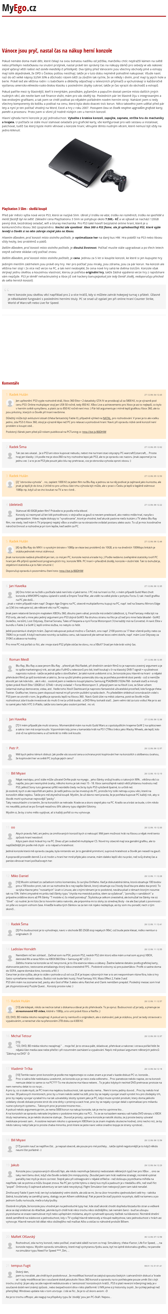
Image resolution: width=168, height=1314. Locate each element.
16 (7, 1036)
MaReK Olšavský (23, 1236)
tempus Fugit (21, 1265)
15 (7, 1001)
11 (7, 827)
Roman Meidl (19, 659)
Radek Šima (18, 447)
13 (7, 924)
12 (7, 876)
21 (7, 1266)
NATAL (107, 418)
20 (7, 1237)
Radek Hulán (18, 394)
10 (7, 773)
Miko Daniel (19, 876)
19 (7, 1165)
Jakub (15, 1165)
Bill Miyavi (18, 773)
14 (7, 949)
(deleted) (16, 504)
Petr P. (14, 748)
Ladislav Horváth (23, 949)
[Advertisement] (79, 29)
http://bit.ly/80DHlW (94, 432)
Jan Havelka (17, 586)
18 (7, 1140)
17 (7, 1069)
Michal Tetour (21, 1036)
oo (13, 827)
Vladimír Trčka (21, 1068)
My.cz (19, 7)
